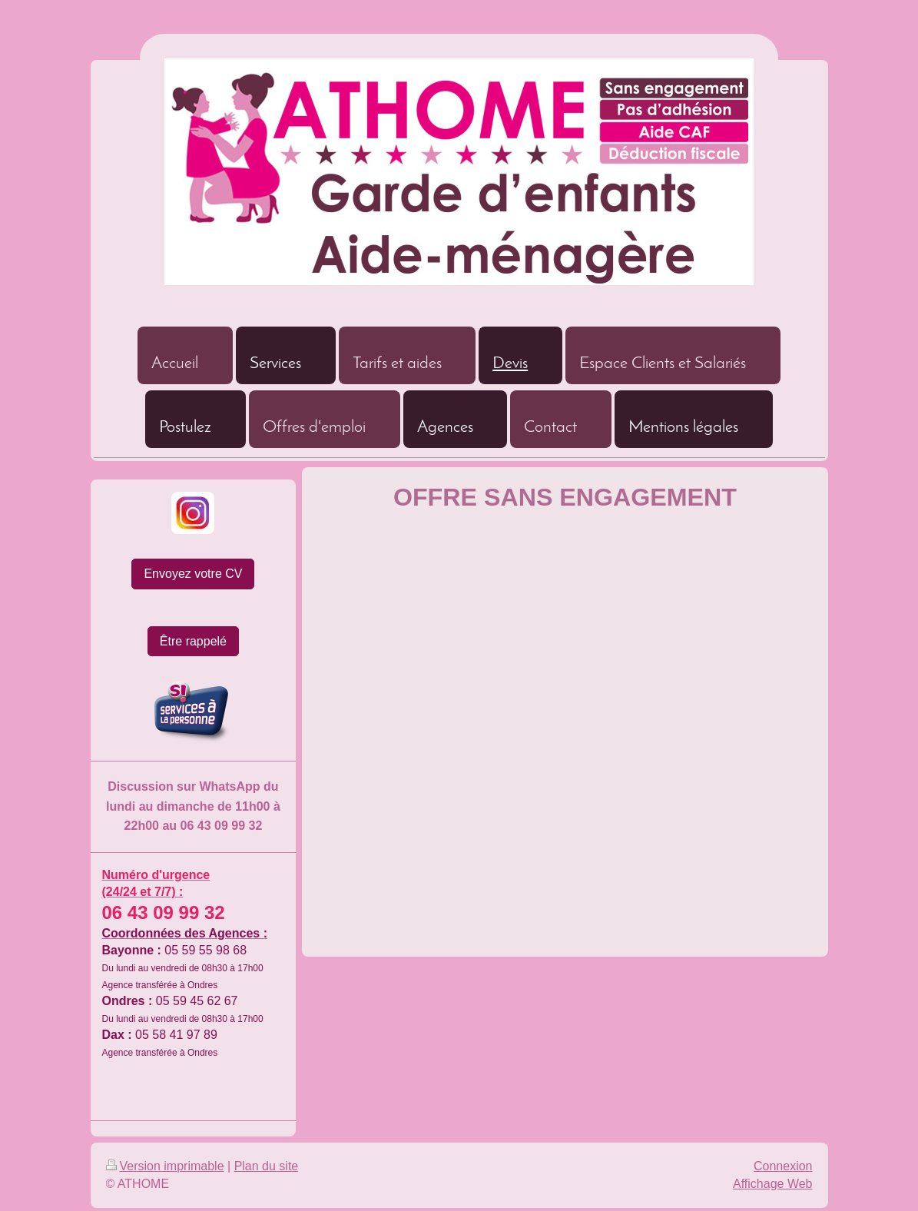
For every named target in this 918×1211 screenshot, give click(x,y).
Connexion (783, 1166)
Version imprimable (165, 1166)
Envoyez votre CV (193, 573)
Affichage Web (772, 1183)
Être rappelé (193, 641)
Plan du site (266, 1166)
